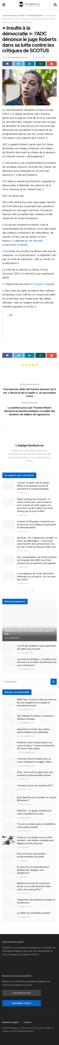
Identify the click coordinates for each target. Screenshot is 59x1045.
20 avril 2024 (23, 907)
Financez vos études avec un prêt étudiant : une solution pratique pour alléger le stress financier (35, 840)
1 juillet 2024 (24, 818)
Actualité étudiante (34, 15)
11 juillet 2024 (24, 804)
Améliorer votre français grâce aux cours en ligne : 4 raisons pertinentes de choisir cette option (36, 745)
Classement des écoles (13, 15)
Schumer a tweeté (43, 284)
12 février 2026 (12, 638)
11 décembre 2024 (25, 669)
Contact (27, 1022)
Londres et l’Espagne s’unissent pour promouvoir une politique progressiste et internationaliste (36, 524)
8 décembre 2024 (25, 709)
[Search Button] (54, 682)
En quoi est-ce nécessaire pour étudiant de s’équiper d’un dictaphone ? (33, 870)
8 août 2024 (23, 779)
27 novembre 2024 (26, 736)
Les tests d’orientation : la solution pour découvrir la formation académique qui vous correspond (37, 662)
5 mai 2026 (22, 493)
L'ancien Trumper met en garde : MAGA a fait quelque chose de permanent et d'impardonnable (33, 485)
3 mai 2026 (22, 515)
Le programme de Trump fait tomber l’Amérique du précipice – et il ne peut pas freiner (36, 576)
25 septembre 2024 (26, 753)
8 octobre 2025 (25, 653)
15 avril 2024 (23, 917)
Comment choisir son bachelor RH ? (35, 785)
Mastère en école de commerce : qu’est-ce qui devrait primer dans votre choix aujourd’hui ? (34, 886)
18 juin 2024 (23, 847)
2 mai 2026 (22, 583)
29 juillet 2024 (24, 789)
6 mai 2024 (22, 861)
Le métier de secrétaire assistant (33, 913)
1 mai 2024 (22, 877)
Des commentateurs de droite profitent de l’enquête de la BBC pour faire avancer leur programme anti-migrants (37, 560)
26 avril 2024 (23, 893)
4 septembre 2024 (25, 766)
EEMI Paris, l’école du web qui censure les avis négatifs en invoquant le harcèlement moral (36, 702)
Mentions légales (10, 1022)
